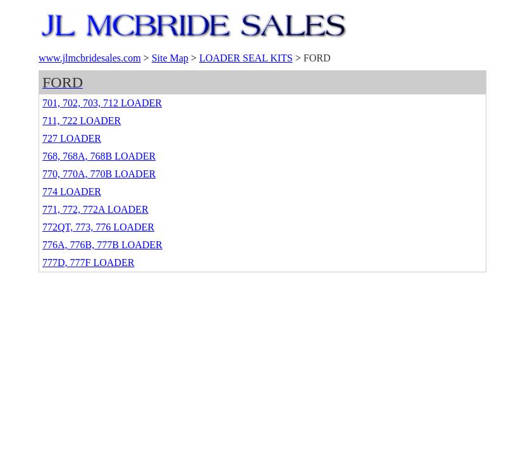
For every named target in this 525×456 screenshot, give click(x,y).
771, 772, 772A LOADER (95, 209)
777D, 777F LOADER (88, 262)
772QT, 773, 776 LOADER (98, 227)
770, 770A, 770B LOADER (99, 173)
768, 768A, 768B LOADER (99, 156)
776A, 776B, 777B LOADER (102, 244)
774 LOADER (71, 191)
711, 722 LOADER (81, 120)
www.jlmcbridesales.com (90, 58)
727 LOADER (71, 138)
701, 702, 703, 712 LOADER (102, 103)
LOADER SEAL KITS (246, 58)
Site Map (170, 58)
